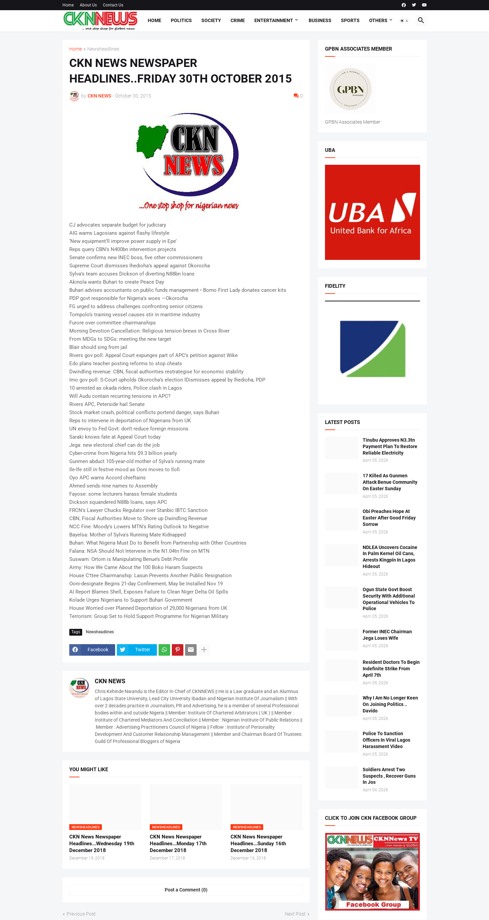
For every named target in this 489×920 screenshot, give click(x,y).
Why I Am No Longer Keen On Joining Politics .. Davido (390, 704)
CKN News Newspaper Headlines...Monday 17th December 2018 (178, 844)
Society (211, 20)
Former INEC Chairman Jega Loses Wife (387, 635)
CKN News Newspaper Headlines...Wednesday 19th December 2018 (101, 844)
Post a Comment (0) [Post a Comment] (186, 889)
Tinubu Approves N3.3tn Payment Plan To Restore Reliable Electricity (390, 446)
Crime (238, 20)
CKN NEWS (110, 681)
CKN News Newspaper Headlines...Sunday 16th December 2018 (258, 844)
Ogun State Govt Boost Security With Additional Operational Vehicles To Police (389, 599)
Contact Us (113, 5)
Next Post (295, 914)
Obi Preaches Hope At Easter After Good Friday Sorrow (389, 518)
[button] (404, 20)
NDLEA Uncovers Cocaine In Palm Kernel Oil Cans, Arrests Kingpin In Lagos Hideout (390, 557)
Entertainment (273, 20)
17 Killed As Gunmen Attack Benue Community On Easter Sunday (390, 482)
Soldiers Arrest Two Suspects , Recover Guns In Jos (389, 776)
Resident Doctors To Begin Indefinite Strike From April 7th (391, 668)
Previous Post (81, 914)
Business (320, 20)
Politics (181, 20)
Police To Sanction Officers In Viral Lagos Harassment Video (386, 740)
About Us (88, 5)
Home (68, 5)
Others (378, 20)
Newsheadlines (103, 49)
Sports (350, 20)
